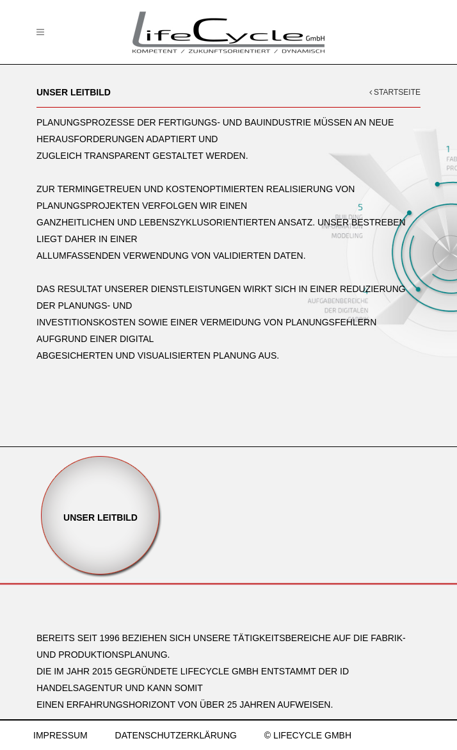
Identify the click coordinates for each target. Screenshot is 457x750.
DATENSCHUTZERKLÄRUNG (176, 735)
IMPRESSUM (60, 735)
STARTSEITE (395, 92)
